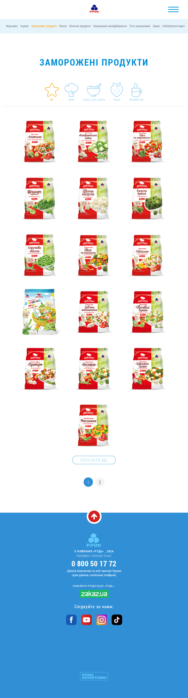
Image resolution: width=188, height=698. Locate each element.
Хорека (24, 26)
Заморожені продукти (44, 26)
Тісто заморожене (139, 26)
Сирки (156, 26)
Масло (63, 26)
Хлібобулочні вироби (174, 26)
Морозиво (12, 26)
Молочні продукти (80, 26)
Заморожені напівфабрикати (110, 26)
